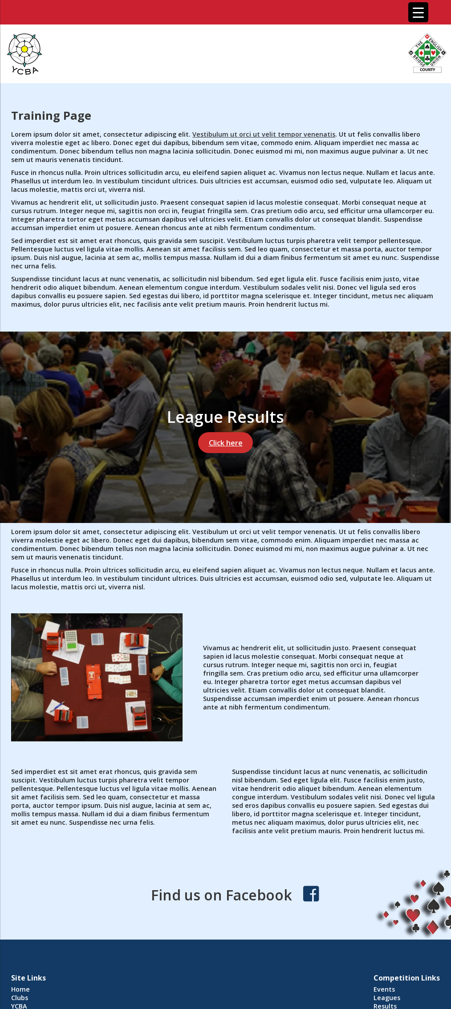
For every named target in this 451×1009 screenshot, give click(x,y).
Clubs (19, 997)
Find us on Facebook (221, 894)
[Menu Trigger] (418, 12)
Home (20, 989)
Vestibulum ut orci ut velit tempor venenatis (263, 134)
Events (384, 989)
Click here (226, 443)
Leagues (387, 997)
